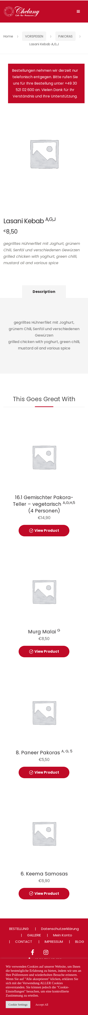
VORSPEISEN (34, 36)
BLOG (79, 941)
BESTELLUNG (19, 928)
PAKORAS (65, 36)
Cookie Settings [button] (18, 1004)
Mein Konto (62, 935)
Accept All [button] (41, 1004)
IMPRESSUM (54, 941)
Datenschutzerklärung (60, 928)
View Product (46, 530)
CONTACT (23, 941)
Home (8, 36)
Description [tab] (44, 291)
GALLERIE (34, 935)
